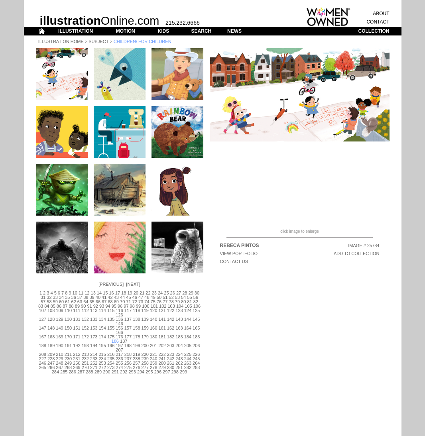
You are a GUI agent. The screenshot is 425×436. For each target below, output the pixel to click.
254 (110, 363)
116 (119, 310)
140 (153, 319)
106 (197, 306)
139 (145, 319)
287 (81, 371)
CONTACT (377, 22)
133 (93, 319)
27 (178, 293)
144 (187, 319)
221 (153, 354)
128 (51, 319)
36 (73, 297)
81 (189, 301)
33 (55, 297)
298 (175, 371)
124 (187, 310)
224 (179, 354)
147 (42, 328)
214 (93, 354)
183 (179, 336)
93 (101, 306)
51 (165, 297)
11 (81, 293)
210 (59, 354)
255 (119, 363)
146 (119, 323)
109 (59, 310)
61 (67, 301)
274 (119, 367)
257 (136, 363)
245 (196, 358)
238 (136, 358)
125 (196, 310)
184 (187, 336)
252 (93, 363)
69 (116, 301)
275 (128, 367)
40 (98, 297)
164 (187, 328)
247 (51, 363)
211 (68, 354)
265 (42, 367)
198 (128, 345)
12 (87, 293)
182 (170, 336)
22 (148, 293)
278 (153, 367)
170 (68, 336)
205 (187, 345)
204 (179, 345)
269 (76, 367)
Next (133, 284)
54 (183, 297)
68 (110, 301)
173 (93, 336)
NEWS (234, 31)
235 (110, 358)
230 (68, 358)
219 (136, 354)
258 (145, 363)
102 (162, 306)
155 (110, 328)
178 (136, 336)
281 (179, 367)
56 (195, 297)
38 (85, 297)
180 (153, 336)
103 (171, 306)
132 (85, 319)
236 (119, 358)
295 (149, 371)
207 (119, 350)
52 (171, 297)
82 (195, 301)
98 (132, 306)
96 (120, 306)
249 (68, 363)
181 (161, 336)
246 (42, 363)
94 (107, 306)
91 (89, 306)
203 (170, 345)
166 (119, 332)
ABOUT (381, 13)
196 (110, 345)
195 (102, 345)
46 (134, 297)
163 (179, 328)
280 (170, 367)
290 (106, 371)
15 (105, 293)
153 (93, 328)
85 (53, 306)
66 (98, 301)
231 (76, 358)
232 (85, 358)
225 (187, 354)
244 (187, 358)
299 (183, 371)
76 (159, 301)
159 (145, 328)
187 (123, 341)
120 (153, 310)
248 (59, 363)
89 (77, 306)
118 (136, 310)
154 (102, 328)
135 (110, 319)
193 (85, 345)
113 (93, 310)
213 (85, 354)
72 (134, 301)
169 (59, 336)
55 (189, 297)
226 (196, 354)
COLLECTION (374, 31)
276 (136, 367)
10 (75, 293)
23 (154, 293)
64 (85, 301)
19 (129, 293)
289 (98, 371)
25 (166, 293)
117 (128, 310)
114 (102, 310)
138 (136, 319)
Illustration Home (61, 41)
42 (110, 297)
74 (146, 301)
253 (102, 363)
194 (93, 345)
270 (85, 367)
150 (68, 328)
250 (76, 363)
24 (160, 293)
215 (102, 354)
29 (191, 293)
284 (55, 371)
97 (126, 306)
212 (76, 354)
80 (183, 301)
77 (165, 301)
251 (85, 363)
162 (170, 328)
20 (136, 293)
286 (72, 371)
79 (177, 301)
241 (161, 358)
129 (59, 319)
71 (128, 301)
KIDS (163, 31)
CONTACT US (234, 261)
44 (122, 297)
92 (95, 306)
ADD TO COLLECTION (357, 253)
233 (93, 358)
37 (79, 297)
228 (51, 358)
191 (68, 345)
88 (71, 306)
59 (55, 301)
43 (116, 297)
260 (161, 363)
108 (51, 310)
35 (67, 297)
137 (128, 319)
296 (157, 371)
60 (61, 301)
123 (179, 310)
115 (110, 310)
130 (68, 319)
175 (110, 336)
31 (43, 297)
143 (179, 319)
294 (140, 371)
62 (73, 301)
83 (40, 306)
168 (51, 336)
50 (159, 297)
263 (187, 363)
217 (119, 354)
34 (61, 297)
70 (122, 301)
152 (85, 328)
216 (110, 354)
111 (76, 310)
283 (196, 367)
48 (146, 297)
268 (68, 367)
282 (187, 367)
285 (63, 371)
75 (153, 301)
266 (51, 367)
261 (170, 363)
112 (85, 310)
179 (145, 336)
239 (145, 358)
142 (170, 319)
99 (138, 306)
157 (128, 328)
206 (196, 345)
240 (153, 358)
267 (59, 367)
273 (110, 367)
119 (145, 310)
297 (166, 371)
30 (197, 293)
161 (161, 328)
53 (177, 297)
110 (68, 310)
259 (153, 363)
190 (59, 345)
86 (59, 306)
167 (42, 336)
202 (161, 345)
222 (161, 354)
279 (161, 367)
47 (140, 297)
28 (184, 293)
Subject (98, 41)
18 (123, 293)
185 (196, 336)
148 (51, 328)
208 (42, 354)
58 (49, 301)
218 (128, 354)
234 (102, 358)
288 (89, 371)
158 (136, 328)
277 (145, 367)
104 (179, 306)
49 (153, 297)
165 (196, 328)
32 (49, 297)
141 (161, 319)
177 (128, 336)
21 (142, 293)
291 (115, 371)
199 (136, 345)
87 (65, 306)
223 (170, 354)
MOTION (125, 31)
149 (59, 328)
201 (153, 345)
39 (91, 297)
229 (59, 358)
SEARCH (201, 31)
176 (119, 336)
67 (104, 301)
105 (188, 306)
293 (132, 371)
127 (42, 319)
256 (128, 363)
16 (111, 293)
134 (102, 319)
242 (170, 358)
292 (123, 371)
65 (91, 301)
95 (114, 306)
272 (102, 367)
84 (46, 306)
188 (42, 345)
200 (145, 345)
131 (76, 319)
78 (171, 301)
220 (145, 354)
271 (93, 367)
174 (102, 336)
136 (119, 319)
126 (119, 314)
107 (42, 310)
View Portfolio (239, 253)
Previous (111, 284)
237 (128, 358)
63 (79, 301)
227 (42, 358)
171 (76, 336)
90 (83, 306)
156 (119, 328)
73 (140, 301)
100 (145, 306)
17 (117, 293)
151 (76, 328)
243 (179, 358)
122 (170, 310)
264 (196, 363)
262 (179, 363)
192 (76, 345)
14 (99, 293)
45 (128, 297)
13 (93, 293)
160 (153, 328)
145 (196, 319)
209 (51, 354)
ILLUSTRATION (75, 31)
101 (154, 306)
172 (85, 336)
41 (104, 297)
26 (172, 293)
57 (43, 301)
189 (51, 345)
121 (161, 310)
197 (119, 345)
